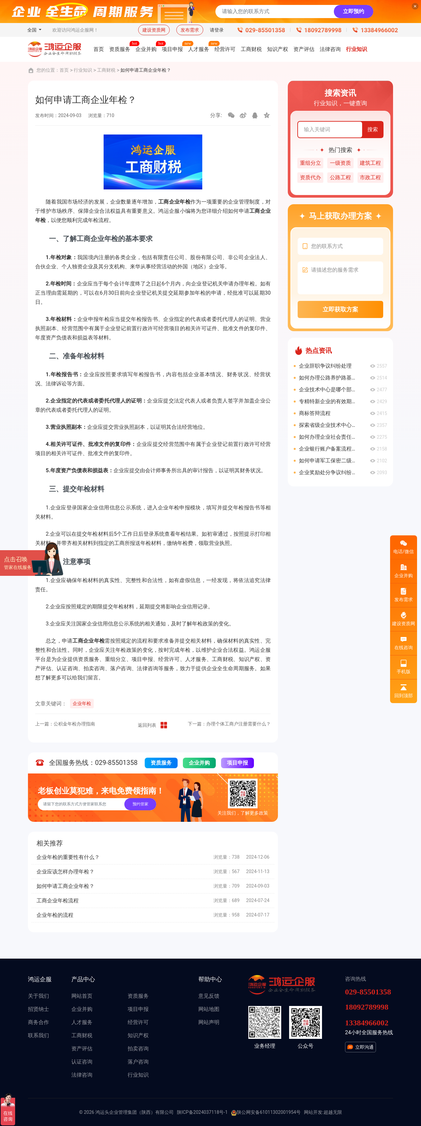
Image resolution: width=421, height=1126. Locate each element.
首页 (64, 70)
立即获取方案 (340, 309)
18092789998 (323, 30)
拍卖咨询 (138, 1048)
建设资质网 (153, 30)
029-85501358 (265, 30)
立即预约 (353, 11)
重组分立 (310, 163)
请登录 (217, 30)
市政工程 (370, 177)
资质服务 (161, 763)
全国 (32, 30)
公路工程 (340, 177)
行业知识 (83, 70)
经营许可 (138, 1022)
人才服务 (81, 1022)
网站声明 (208, 1022)
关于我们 (38, 996)
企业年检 (82, 703)
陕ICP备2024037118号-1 (202, 1112)
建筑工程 (370, 163)
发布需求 (190, 30)
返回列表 (153, 725)
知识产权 (138, 1035)
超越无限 (333, 1112)
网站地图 (208, 1009)
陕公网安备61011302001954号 (266, 1112)
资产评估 (81, 1048)
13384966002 (379, 30)
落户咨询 (138, 1062)
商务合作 (38, 1022)
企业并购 (199, 763)
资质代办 (310, 177)
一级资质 (340, 163)
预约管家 (140, 804)
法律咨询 (81, 1075)
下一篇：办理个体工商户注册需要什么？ (229, 723)
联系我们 (38, 1035)
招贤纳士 (38, 1009)
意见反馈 (208, 996)
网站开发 (313, 1112)
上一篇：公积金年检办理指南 (65, 723)
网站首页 (81, 996)
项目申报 (237, 763)
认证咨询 (81, 1062)
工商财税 (106, 70)
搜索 (372, 129)
